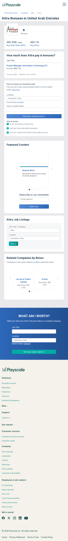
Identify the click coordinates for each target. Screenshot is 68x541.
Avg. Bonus (34, 45)
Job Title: (16, 327)
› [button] (51, 168)
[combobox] (34, 98)
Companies (24, 13)
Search (13, 243)
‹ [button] (17, 168)
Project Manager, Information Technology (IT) (27, 66)
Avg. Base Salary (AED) (16, 45)
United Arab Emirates (11, 13)
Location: (10, 95)
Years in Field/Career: (15, 106)
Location (12, 235)
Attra (32, 13)
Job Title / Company (17, 227)
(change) (20, 102)
